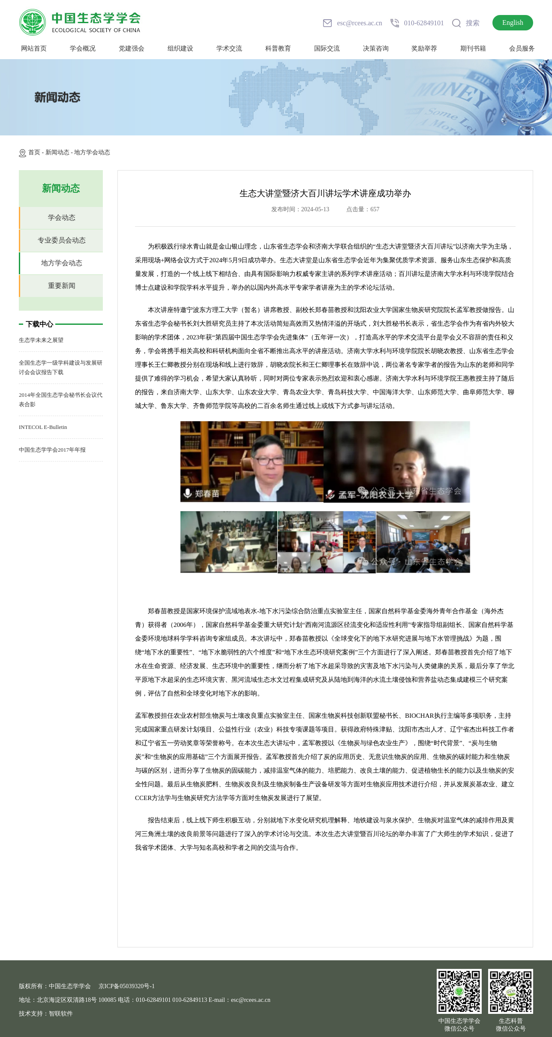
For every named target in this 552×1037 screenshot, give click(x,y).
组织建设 (180, 48)
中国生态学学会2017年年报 (52, 450)
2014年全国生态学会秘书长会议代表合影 (60, 400)
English (512, 22)
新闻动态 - (60, 152)
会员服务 (522, 48)
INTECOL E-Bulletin (43, 427)
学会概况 (83, 48)
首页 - (36, 152)
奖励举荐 (424, 48)
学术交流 (229, 48)
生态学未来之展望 (41, 340)
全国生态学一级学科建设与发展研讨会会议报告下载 (60, 367)
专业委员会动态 (62, 240)
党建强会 (131, 48)
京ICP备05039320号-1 (127, 986)
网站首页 (34, 48)
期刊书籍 (473, 48)
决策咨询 (376, 48)
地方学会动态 (92, 152)
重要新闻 (61, 285)
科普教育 (278, 48)
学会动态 (61, 217)
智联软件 (61, 1013)
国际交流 (327, 48)
